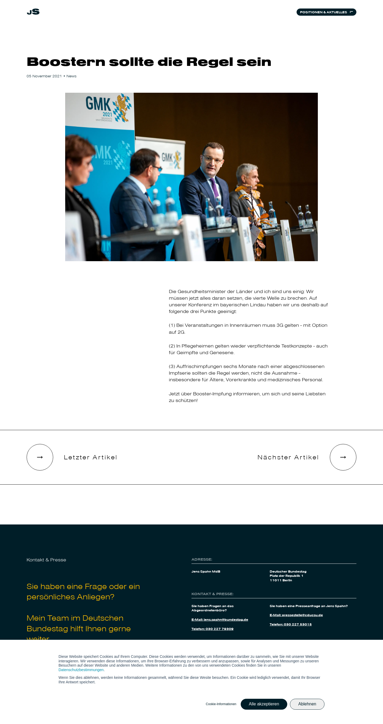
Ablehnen (307, 704)
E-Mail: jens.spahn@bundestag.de (220, 619)
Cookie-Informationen (221, 704)
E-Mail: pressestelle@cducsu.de (296, 615)
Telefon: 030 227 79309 (213, 628)
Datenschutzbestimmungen (81, 670)
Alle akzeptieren (264, 704)
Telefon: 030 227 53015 (291, 624)
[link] (33, 13)
